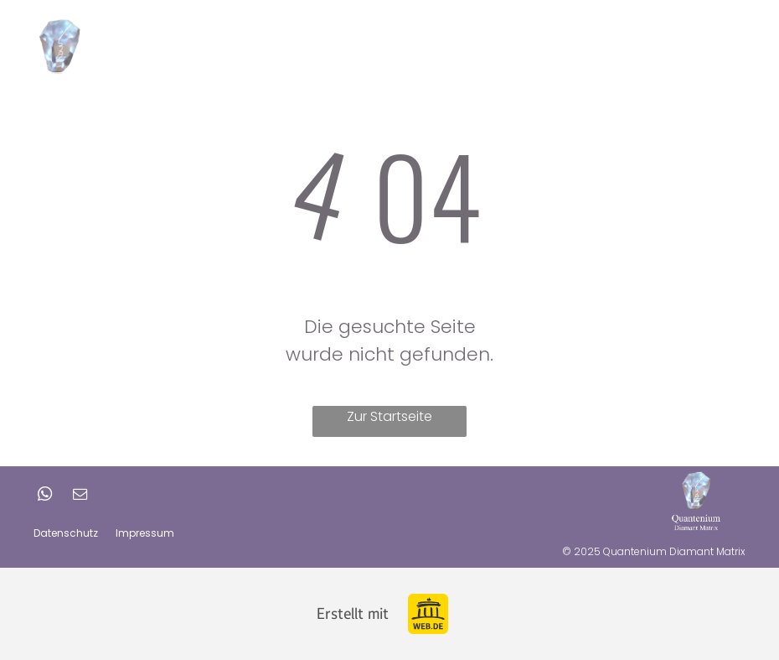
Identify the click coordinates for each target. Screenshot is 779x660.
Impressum (145, 533)
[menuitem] (324, 45)
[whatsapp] (44, 496)
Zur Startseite (389, 416)
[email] (79, 496)
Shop (679, 44)
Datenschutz (66, 533)
